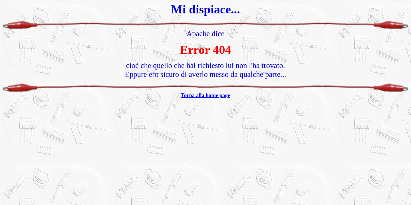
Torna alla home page (205, 95)
